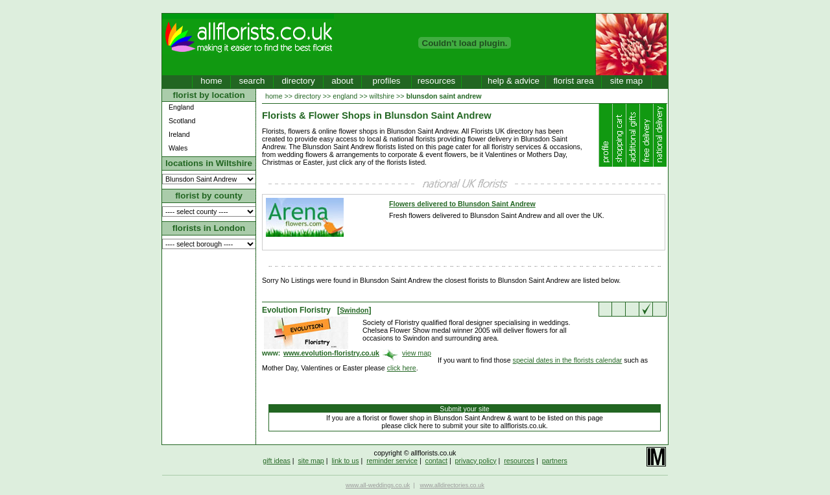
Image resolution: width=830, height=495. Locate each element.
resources (437, 81)
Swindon (354, 310)
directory (297, 81)
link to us (345, 461)
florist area (573, 81)
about (342, 81)
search (252, 81)
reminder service (392, 461)
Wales (178, 148)
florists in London (209, 228)
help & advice (514, 81)
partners (554, 461)
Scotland (182, 121)
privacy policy (476, 461)
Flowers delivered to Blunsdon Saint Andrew (462, 204)
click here (401, 368)
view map (416, 353)
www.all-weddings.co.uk (378, 485)
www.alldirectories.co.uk (452, 485)
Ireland (179, 134)
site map (626, 81)
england (345, 96)
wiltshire (382, 96)
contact (436, 461)
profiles (387, 81)
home (211, 81)
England (181, 107)
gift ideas (276, 461)
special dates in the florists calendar (567, 360)
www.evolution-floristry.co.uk (331, 353)
